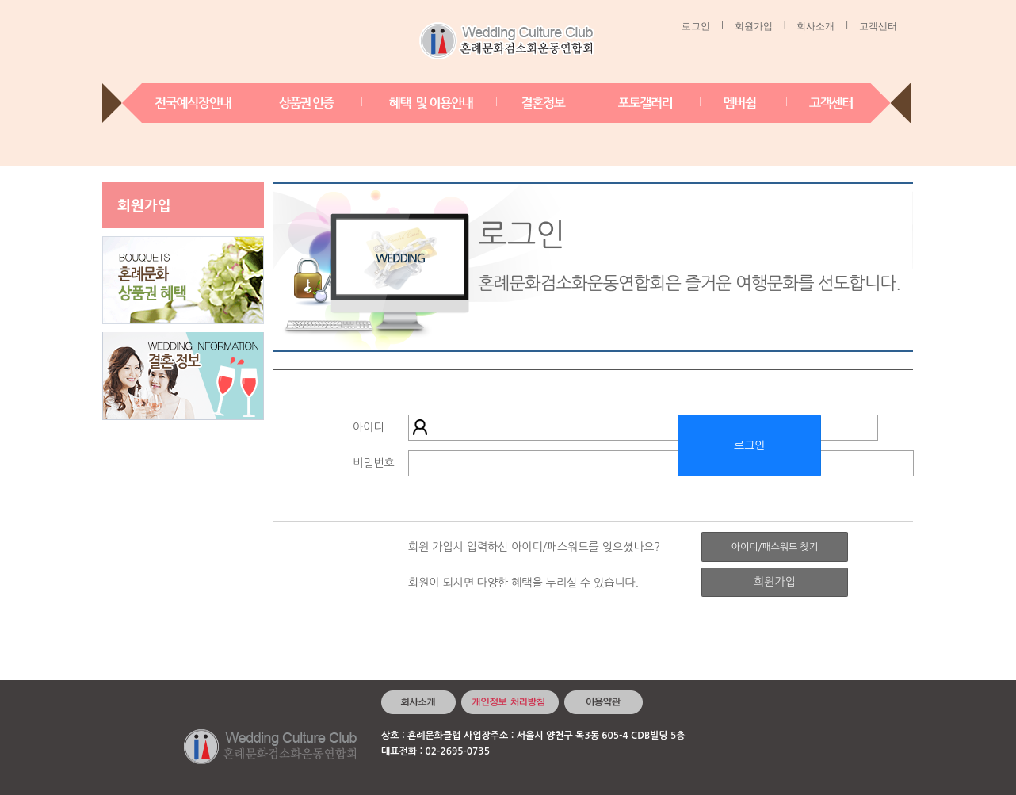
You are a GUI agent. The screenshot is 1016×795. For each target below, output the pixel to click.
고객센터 (878, 26)
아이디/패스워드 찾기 (774, 547)
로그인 (696, 26)
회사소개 (815, 26)
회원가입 (754, 26)
